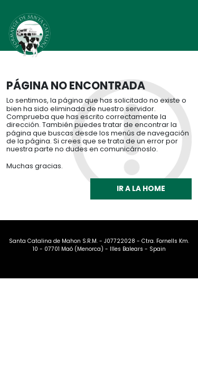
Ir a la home (141, 189)
